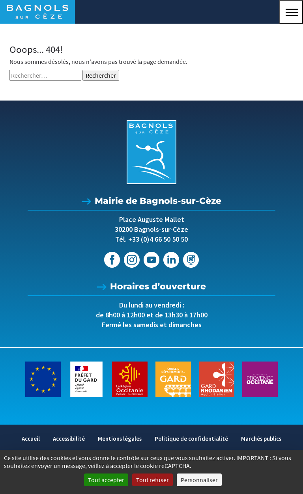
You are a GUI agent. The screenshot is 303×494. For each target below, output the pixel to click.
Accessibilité (69, 438)
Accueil (31, 438)
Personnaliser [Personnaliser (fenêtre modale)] (199, 480)
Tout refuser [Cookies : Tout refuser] (152, 480)
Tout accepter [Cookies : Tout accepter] (106, 480)
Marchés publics (261, 438)
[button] (291, 12)
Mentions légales (120, 438)
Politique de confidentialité (191, 438)
